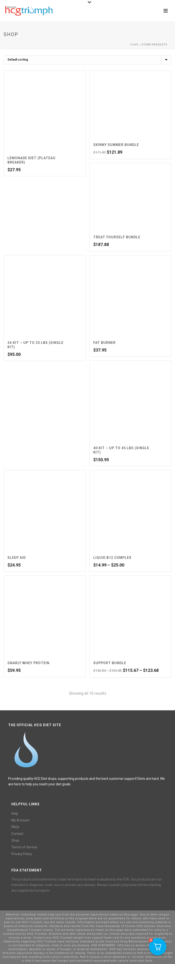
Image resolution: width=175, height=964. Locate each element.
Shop (15, 840)
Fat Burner (104, 343)
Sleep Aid (16, 558)
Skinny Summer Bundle (116, 145)
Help (14, 813)
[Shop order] (87, 59)
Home (134, 44)
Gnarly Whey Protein (28, 663)
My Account (20, 820)
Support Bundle (109, 663)
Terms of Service (24, 847)
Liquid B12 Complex (112, 558)
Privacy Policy (21, 854)
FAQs (15, 827)
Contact (17, 834)
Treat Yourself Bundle (116, 237)
